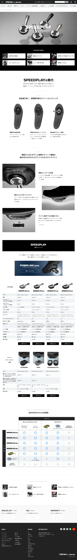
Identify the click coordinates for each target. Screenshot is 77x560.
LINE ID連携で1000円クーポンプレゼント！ (44, 2)
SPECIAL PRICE (30, 556)
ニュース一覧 (4, 534)
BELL (29, 532)
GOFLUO (29, 539)
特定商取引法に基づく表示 (6, 545)
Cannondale (30, 536)
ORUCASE (29, 545)
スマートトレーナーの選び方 (7, 538)
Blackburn (30, 534)
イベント (22, 6)
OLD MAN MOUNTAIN (31, 543)
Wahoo (29, 554)
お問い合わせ (42, 536)
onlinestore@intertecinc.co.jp (44, 532)
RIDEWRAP (30, 547)
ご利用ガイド (43, 6)
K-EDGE (29, 542)
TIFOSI (29, 553)
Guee (29, 540)
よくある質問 (51, 6)
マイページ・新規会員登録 (32, 6)
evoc (29, 537)
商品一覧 (9, 6)
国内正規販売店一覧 (18, 538)
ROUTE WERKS (30, 548)
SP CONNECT (30, 550)
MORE (9, 517)
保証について (4, 544)
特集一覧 (16, 6)
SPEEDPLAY (30, 551)
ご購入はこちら (24, 343)
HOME (2, 10)
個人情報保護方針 (18, 544)
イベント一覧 (4, 536)
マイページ (4, 542)
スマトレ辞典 (73, 6)
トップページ (4, 533)
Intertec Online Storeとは (62, 6)
